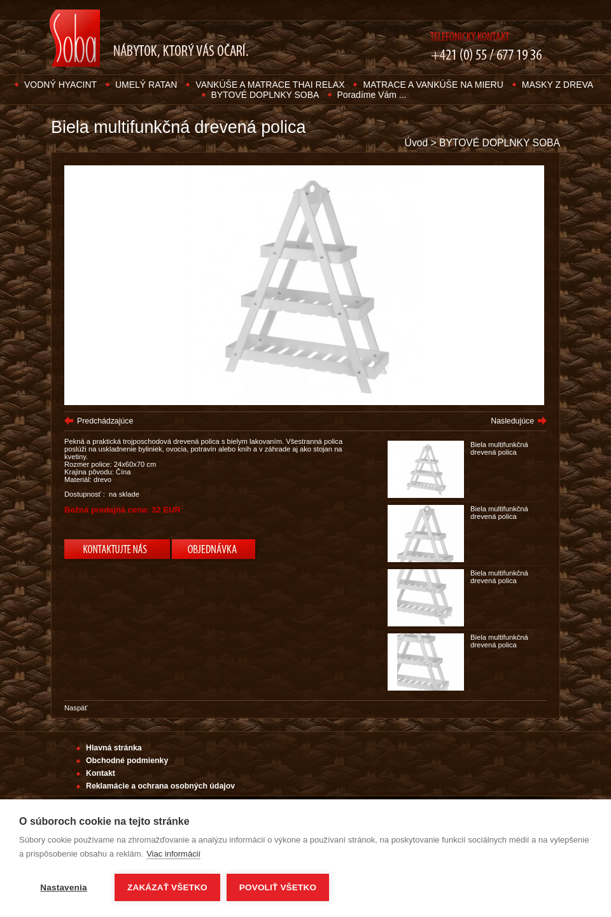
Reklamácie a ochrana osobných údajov (160, 786)
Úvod (416, 142)
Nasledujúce (512, 421)
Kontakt (100, 773)
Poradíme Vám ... (372, 95)
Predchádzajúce (105, 421)
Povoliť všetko (277, 887)
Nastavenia (63, 887)
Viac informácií (173, 853)
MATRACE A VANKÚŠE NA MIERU (433, 84)
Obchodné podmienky (127, 760)
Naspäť (76, 708)
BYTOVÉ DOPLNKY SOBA (266, 95)
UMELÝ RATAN (146, 84)
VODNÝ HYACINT (60, 84)
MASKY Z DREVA (557, 84)
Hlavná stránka (114, 747)
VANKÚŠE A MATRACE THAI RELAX (269, 84)
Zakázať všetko (167, 887)
